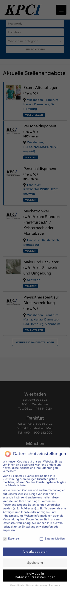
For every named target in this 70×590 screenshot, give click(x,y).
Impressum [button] (54, 581)
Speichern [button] (35, 559)
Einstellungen (30, 522)
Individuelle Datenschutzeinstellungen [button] (35, 571)
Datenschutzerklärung (17, 519)
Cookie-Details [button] (17, 581)
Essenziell (11, 534)
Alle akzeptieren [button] (35, 548)
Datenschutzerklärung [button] (36, 581)
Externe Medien (52, 534)
